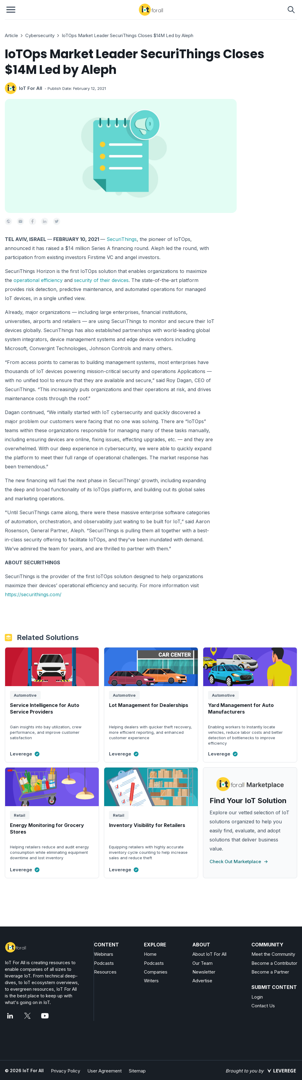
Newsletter (203, 972)
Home (150, 954)
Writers (151, 980)
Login (257, 997)
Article (11, 35)
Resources (105, 972)
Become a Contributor (274, 963)
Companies (155, 972)
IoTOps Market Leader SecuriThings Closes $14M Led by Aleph (127, 35)
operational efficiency (38, 280)
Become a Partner (270, 972)
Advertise (202, 980)
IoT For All (30, 88)
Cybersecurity (39, 35)
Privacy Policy (65, 1071)
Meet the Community (273, 954)
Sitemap (137, 1071)
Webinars (103, 954)
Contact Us (263, 1006)
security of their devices (101, 280)
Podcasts (104, 963)
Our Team (202, 963)
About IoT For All (209, 954)
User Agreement (104, 1071)
